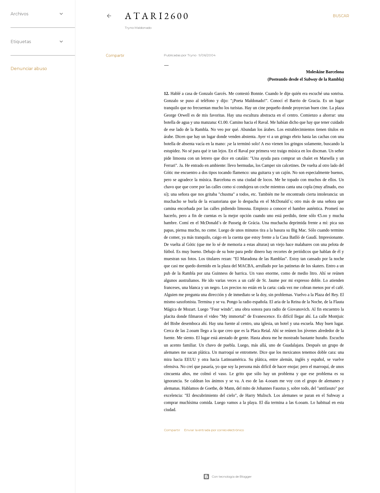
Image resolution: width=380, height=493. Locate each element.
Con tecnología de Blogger (227, 476)
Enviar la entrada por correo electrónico (214, 430)
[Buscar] (341, 16)
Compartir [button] (115, 55)
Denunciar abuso (29, 68)
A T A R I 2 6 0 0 (156, 16)
